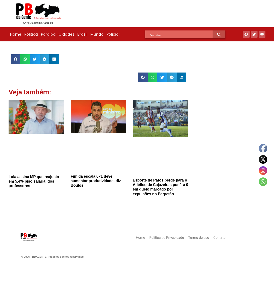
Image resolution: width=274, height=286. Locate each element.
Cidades (66, 34)
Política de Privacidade (166, 238)
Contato (219, 238)
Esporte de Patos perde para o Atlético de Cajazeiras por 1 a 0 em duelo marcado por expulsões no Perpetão (160, 187)
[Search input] (181, 35)
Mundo (96, 34)
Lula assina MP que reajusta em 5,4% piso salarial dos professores (34, 181)
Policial (112, 34)
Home (15, 34)
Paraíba (48, 34)
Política (31, 34)
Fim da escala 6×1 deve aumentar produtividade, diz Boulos (96, 181)
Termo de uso (198, 238)
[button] (15, 59)
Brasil (82, 34)
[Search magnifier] (219, 34)
